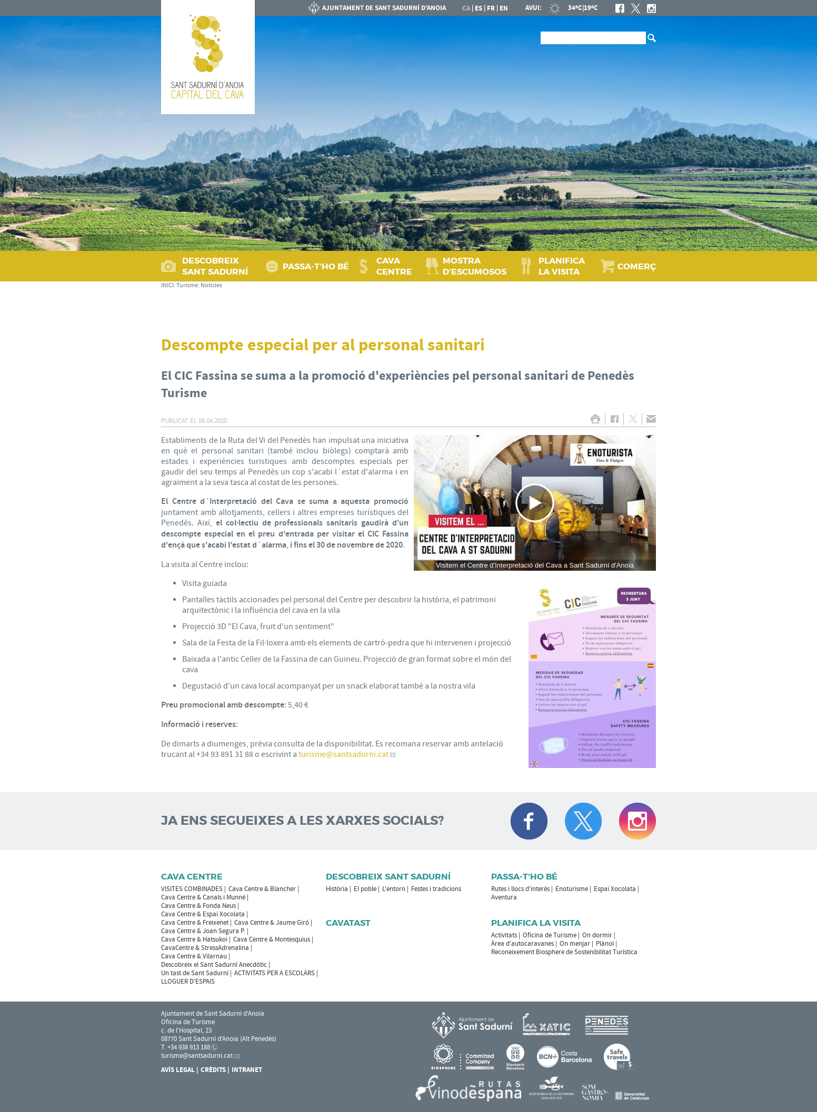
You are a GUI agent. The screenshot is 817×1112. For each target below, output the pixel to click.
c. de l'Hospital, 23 (186, 1030)
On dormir (597, 935)
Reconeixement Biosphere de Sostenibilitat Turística (564, 952)
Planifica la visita (536, 922)
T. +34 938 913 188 (185, 1047)
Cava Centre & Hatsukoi (194, 939)
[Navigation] (535, 503)
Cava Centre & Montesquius (271, 939)
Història (337, 889)
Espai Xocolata (615, 889)
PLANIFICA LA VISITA (562, 266)
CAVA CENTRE (394, 266)
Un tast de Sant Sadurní (194, 973)
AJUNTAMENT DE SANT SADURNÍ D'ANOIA (377, 8)
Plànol (605, 943)
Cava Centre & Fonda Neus (198, 906)
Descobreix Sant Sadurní (388, 876)
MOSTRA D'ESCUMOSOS (474, 266)
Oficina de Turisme (549, 935)
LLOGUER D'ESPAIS (188, 981)
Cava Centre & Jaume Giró (271, 922)
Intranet (247, 1070)
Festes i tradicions (436, 889)
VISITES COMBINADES (192, 889)
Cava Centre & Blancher (262, 889)
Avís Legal (178, 1070)
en (504, 8)
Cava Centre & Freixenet (194, 922)
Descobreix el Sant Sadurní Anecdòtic (214, 965)
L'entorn (393, 889)
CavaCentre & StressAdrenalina (205, 948)
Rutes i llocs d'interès (520, 889)
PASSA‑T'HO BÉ (316, 266)
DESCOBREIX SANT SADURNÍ (215, 266)
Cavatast (348, 922)
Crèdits (213, 1070)
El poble (365, 889)
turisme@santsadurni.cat (343, 754)
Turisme (187, 285)
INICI (167, 285)
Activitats (504, 935)
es (478, 8)
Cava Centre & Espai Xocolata (203, 914)
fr (491, 8)
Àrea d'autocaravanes (522, 943)
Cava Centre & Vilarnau (194, 956)
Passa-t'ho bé (524, 876)
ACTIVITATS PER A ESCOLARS (274, 973)
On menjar (575, 943)
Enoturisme (571, 889)
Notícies (211, 285)
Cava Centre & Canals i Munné (203, 897)
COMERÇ (636, 266)
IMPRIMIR (595, 419)
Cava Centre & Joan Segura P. (203, 931)
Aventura (504, 897)
